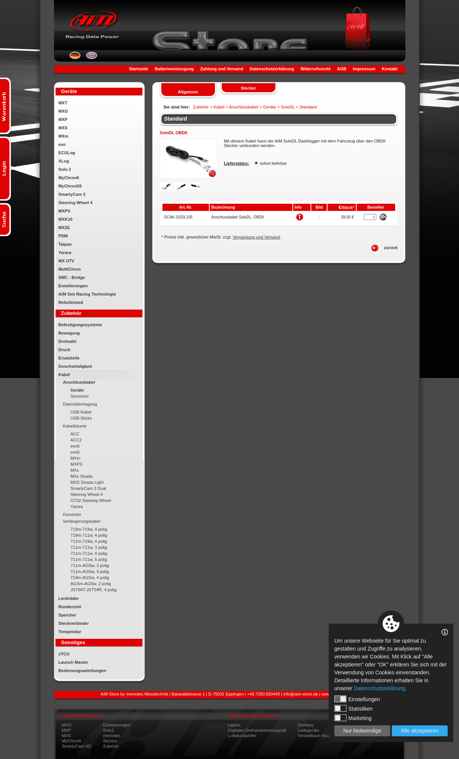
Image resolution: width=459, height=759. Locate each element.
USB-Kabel (81, 412)
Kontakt (390, 69)
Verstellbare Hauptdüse (320, 735)
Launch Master (73, 662)
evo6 (75, 446)
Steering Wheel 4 (76, 202)
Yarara (65, 252)
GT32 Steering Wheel (91, 500)
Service (110, 741)
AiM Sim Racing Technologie (87, 294)
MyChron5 (72, 741)
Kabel (64, 374)
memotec (112, 735)
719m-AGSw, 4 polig (90, 577)
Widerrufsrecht (315, 69)
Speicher (67, 615)
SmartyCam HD (76, 746)
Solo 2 (65, 169)
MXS (63, 127)
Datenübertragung (80, 404)
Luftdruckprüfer (242, 735)
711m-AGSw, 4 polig (90, 571)
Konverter (72, 514)
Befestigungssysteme (80, 324)
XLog (64, 161)
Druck (65, 349)
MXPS (65, 211)
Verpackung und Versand (256, 237)
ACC (75, 434)
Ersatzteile (69, 358)
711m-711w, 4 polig (89, 553)
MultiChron (70, 269)
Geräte (77, 390)
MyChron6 (69, 177)
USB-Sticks (81, 418)
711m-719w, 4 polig (89, 541)
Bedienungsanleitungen (83, 670)
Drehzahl (67, 341)
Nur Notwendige (362, 731)
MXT (63, 103)
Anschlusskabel (79, 382)
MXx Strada (82, 476)
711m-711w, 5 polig (89, 559)
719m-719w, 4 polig (89, 529)
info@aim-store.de (300, 694)
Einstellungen (357, 698)
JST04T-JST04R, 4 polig (94, 589)
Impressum (364, 69)
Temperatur (70, 631)
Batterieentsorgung (174, 69)
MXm (64, 136)
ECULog (67, 152)
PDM (63, 236)
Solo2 (108, 730)
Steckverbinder (74, 623)
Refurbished (71, 302)
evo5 (75, 452)
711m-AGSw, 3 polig (90, 565)
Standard (175, 119)
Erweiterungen (73, 285)
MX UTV (66, 261)
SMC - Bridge (72, 277)
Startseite (138, 69)
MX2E (64, 227)
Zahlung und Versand (221, 69)
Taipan (65, 244)
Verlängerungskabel (81, 521)
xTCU (64, 654)
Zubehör (111, 746)
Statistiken (353, 708)
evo (62, 144)
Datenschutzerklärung (272, 69)
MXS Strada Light (87, 482)
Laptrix (234, 725)
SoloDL (287, 107)
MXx (75, 470)
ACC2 (76, 440)
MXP (63, 119)
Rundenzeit (70, 606)
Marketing (352, 717)
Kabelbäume (75, 426)
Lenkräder (69, 598)
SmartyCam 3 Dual (89, 488)
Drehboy (306, 725)
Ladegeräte (308, 730)
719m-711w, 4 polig (89, 535)
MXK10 (66, 219)
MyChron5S (70, 186)
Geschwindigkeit (75, 366)
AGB (341, 69)
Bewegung (69, 333)
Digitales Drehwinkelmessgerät (257, 730)
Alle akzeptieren (420, 731)
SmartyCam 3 (72, 194)
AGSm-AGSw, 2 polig (91, 583)
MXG (63, 111)
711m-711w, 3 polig (89, 547)
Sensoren (80, 396)
